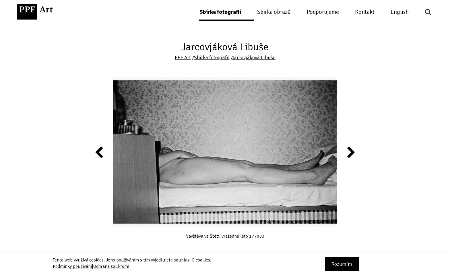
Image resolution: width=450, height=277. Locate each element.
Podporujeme (323, 12)
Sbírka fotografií (220, 12)
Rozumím (341, 264)
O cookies (201, 260)
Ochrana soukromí (111, 266)
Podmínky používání (72, 266)
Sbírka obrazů (274, 12)
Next (350, 152)
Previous (99, 152)
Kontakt (365, 12)
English (400, 12)
